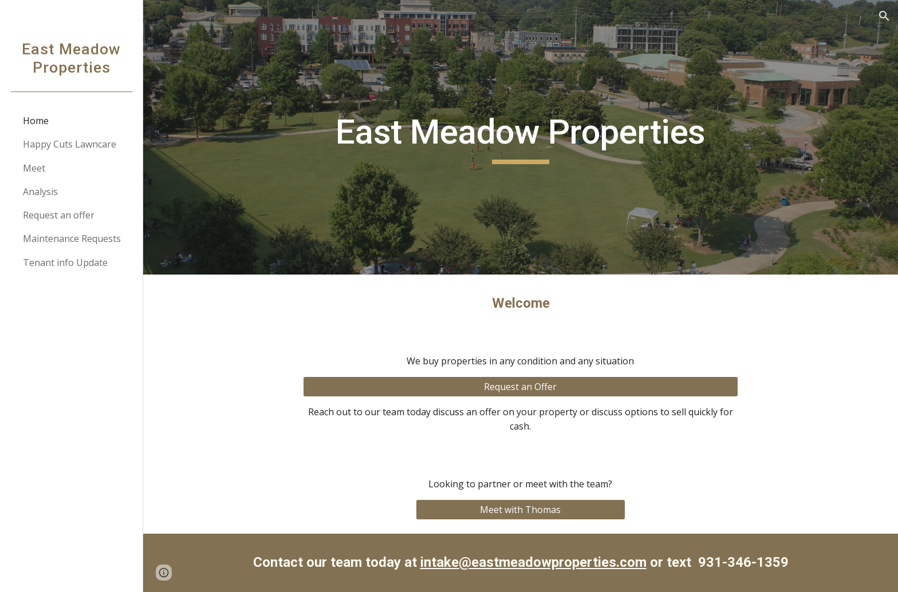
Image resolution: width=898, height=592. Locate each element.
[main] (520, 137)
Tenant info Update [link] (65, 262)
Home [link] (36, 120)
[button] (884, 16)
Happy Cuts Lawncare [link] (69, 144)
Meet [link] (34, 168)
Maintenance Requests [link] (72, 238)
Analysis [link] (40, 191)
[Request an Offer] (521, 386)
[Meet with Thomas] (520, 509)
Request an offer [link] (58, 215)
